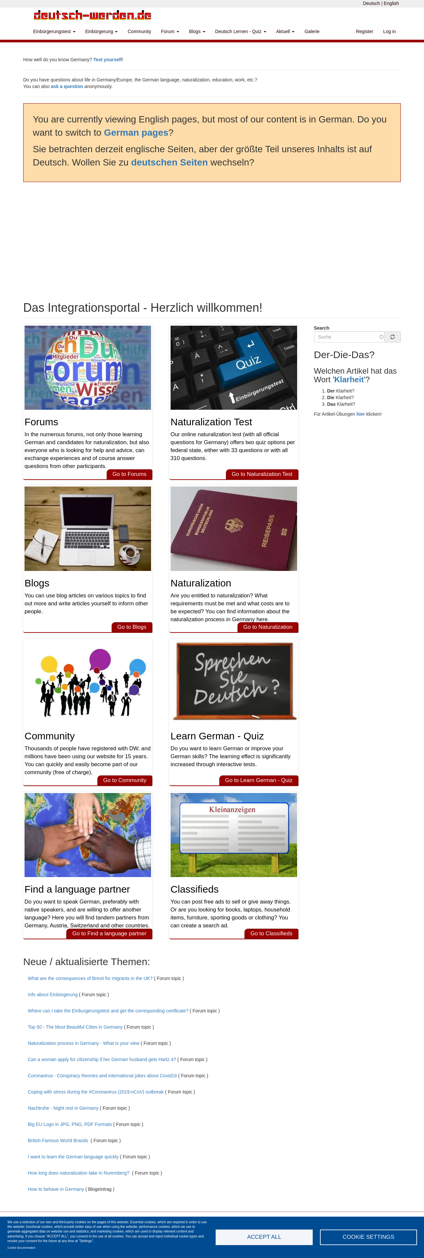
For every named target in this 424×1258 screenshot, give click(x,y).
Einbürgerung (101, 31)
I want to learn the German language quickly (73, 1156)
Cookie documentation (22, 1247)
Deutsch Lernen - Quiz (240, 31)
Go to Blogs (131, 627)
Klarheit (349, 379)
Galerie (311, 31)
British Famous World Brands (58, 1140)
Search (322, 328)
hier (360, 414)
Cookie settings (369, 1237)
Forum (170, 31)
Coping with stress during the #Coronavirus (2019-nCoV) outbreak (96, 1092)
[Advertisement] (212, 241)
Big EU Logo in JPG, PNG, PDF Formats (70, 1124)
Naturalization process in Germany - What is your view (83, 1043)
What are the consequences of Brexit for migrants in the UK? (90, 978)
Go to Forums (129, 474)
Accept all (264, 1237)
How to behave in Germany (56, 1189)
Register (364, 31)
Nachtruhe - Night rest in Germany (63, 1108)
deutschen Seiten (169, 162)
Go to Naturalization (267, 627)
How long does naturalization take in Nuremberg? (79, 1173)
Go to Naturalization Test (262, 474)
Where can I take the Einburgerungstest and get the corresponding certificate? (108, 1010)
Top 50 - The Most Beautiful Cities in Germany (75, 1027)
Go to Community (124, 780)
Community (139, 31)
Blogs (197, 31)
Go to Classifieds (271, 933)
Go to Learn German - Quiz (258, 780)
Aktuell (285, 31)
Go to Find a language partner (109, 933)
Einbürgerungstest (54, 31)
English (391, 3)
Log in (389, 31)
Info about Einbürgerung (53, 994)
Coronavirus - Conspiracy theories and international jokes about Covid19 (102, 1075)
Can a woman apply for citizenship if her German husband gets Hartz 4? (102, 1059)
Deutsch (371, 3)
